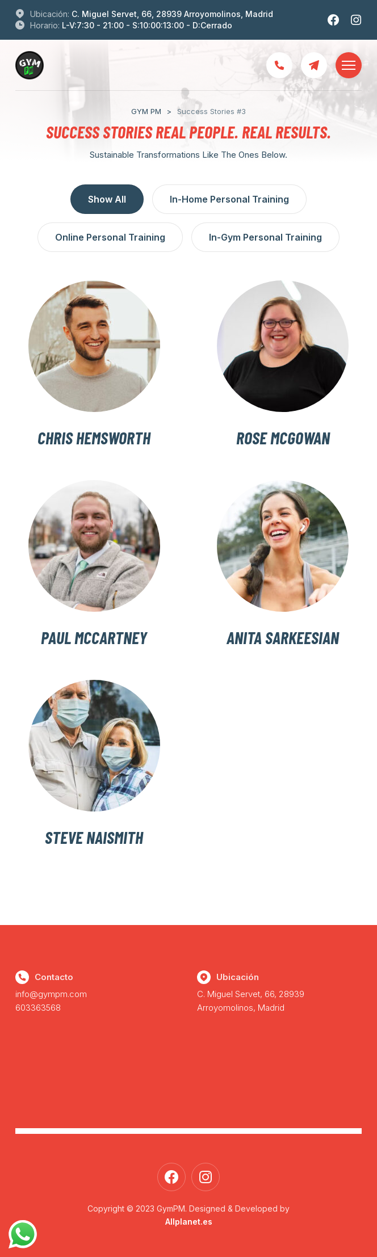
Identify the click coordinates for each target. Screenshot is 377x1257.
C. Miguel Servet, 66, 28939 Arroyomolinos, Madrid (172, 14)
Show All (107, 199)
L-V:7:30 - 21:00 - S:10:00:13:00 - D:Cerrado (147, 25)
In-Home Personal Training (229, 199)
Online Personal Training (110, 237)
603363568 (38, 1007)
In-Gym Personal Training (265, 237)
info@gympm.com (51, 994)
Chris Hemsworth (93, 437)
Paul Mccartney (94, 637)
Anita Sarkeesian (283, 637)
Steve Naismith (94, 837)
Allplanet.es (188, 1221)
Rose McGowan (283, 437)
